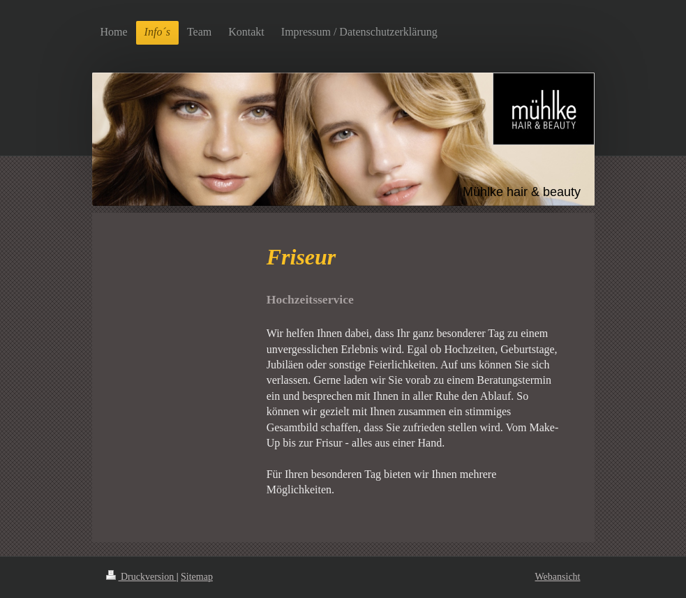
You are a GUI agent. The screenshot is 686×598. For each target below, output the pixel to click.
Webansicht (558, 576)
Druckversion (141, 576)
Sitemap (197, 576)
